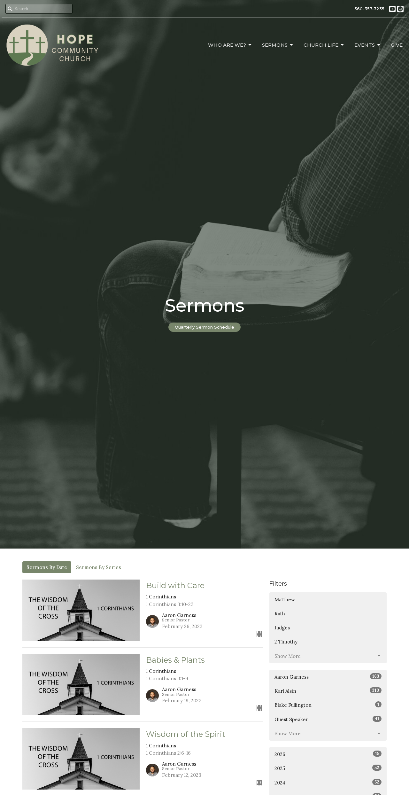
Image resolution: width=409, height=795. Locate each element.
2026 (328, 754)
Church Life (324, 45)
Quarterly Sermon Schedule (204, 327)
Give (397, 45)
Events (367, 45)
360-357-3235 (369, 8)
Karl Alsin (328, 690)
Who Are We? (230, 45)
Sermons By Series (98, 567)
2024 (328, 782)
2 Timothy (285, 642)
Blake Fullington (328, 704)
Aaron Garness (328, 676)
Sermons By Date (47, 567)
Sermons (278, 45)
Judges (282, 628)
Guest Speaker (328, 719)
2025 (328, 768)
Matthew (284, 599)
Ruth (279, 614)
